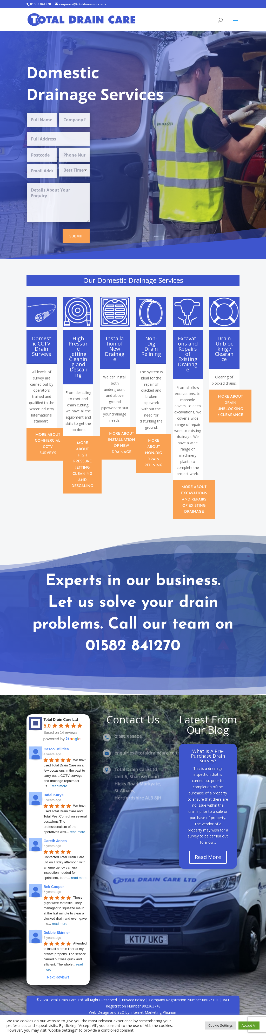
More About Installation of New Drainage (121, 443)
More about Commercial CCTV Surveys (48, 444)
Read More (208, 862)
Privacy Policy (133, 999)
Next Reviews (58, 977)
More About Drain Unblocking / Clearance (230, 406)
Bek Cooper (53, 887)
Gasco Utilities (56, 749)
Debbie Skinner (56, 933)
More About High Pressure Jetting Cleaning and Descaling (82, 464)
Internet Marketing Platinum (153, 1012)
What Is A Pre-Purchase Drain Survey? (208, 761)
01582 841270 (40, 4)
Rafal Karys (53, 795)
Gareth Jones (54, 841)
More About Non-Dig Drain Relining (153, 453)
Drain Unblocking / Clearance (224, 349)
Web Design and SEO (106, 1012)
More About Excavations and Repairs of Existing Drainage (194, 499)
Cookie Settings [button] (220, 1025)
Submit (76, 236)
